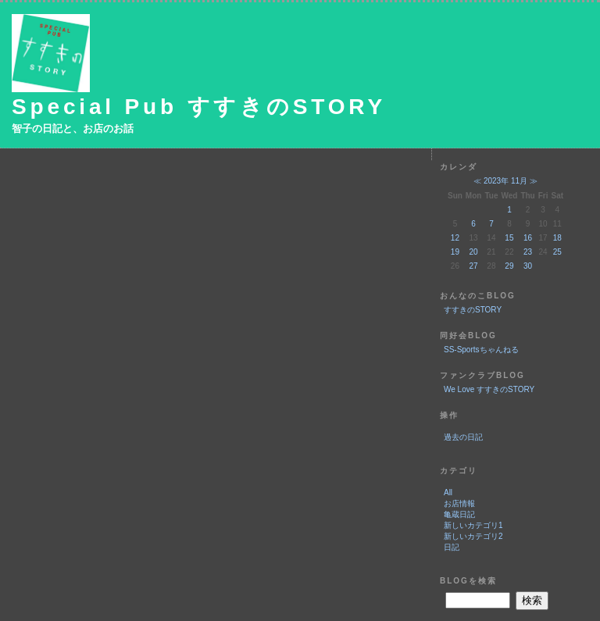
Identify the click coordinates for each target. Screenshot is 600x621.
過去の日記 (463, 437)
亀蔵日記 (459, 514)
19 (455, 252)
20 (474, 252)
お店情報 (459, 503)
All (448, 492)
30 (527, 266)
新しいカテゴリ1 (473, 525)
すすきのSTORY (473, 309)
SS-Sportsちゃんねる (481, 349)
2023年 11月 (505, 181)
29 (509, 266)
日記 (451, 547)
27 (474, 266)
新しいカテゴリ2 (473, 536)
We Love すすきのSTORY (489, 389)
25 (557, 252)
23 (527, 252)
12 (455, 238)
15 (509, 238)
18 (557, 238)
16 (527, 238)
